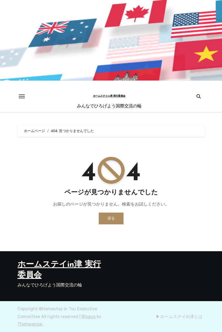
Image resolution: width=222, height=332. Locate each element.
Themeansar (30, 324)
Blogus (89, 316)
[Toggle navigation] (21, 96)
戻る (111, 218)
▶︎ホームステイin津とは (179, 316)
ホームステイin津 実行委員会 (109, 96)
